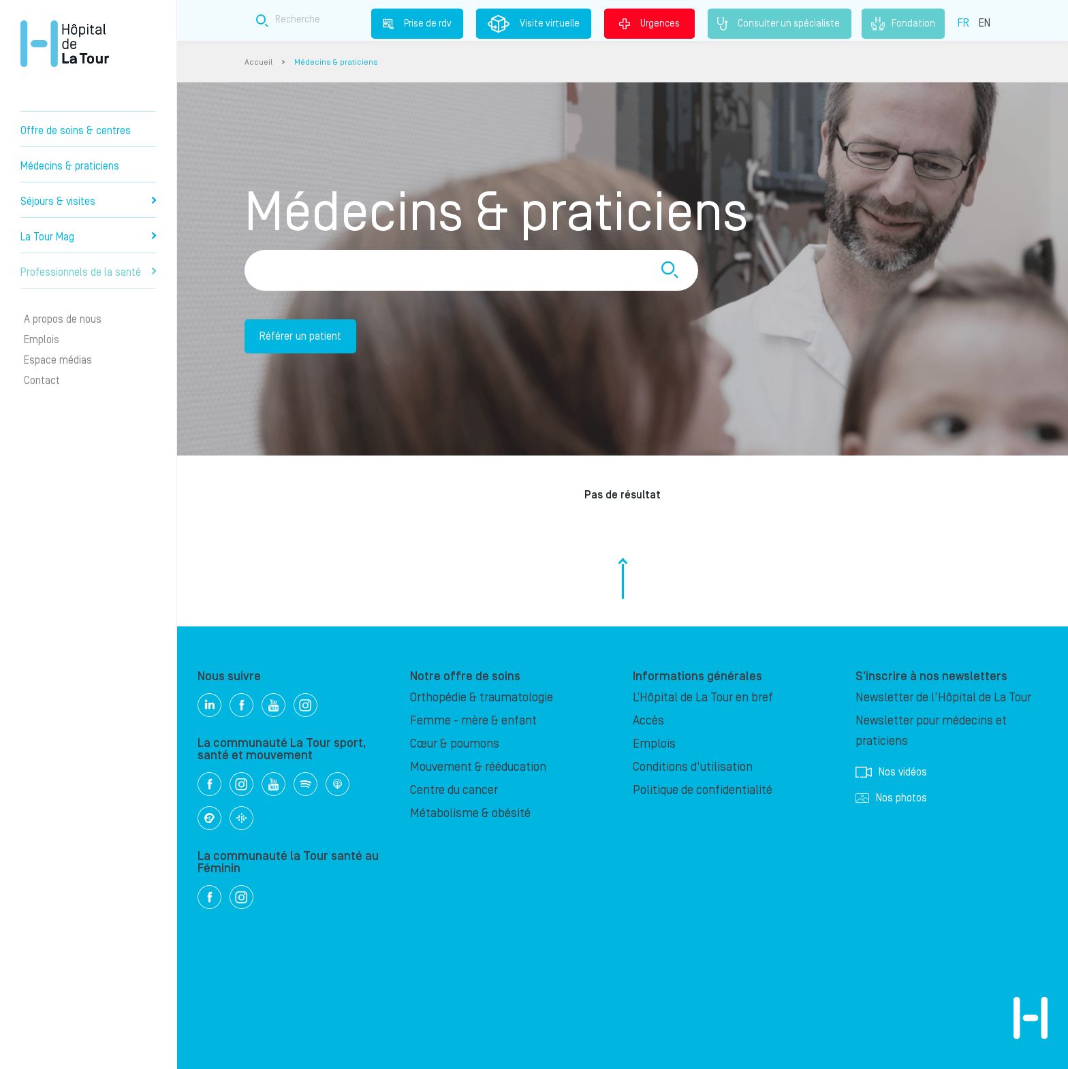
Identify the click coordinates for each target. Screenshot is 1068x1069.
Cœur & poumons (454, 744)
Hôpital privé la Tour (64, 43)
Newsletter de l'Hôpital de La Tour (943, 697)
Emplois (41, 340)
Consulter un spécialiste (779, 24)
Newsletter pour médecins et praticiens (931, 731)
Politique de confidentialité (702, 790)
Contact (42, 380)
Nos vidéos (891, 772)
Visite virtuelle (534, 24)
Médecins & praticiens (69, 166)
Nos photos (891, 798)
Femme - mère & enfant (473, 721)
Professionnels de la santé (88, 272)
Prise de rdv (417, 23)
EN (984, 22)
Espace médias (58, 360)
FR (963, 22)
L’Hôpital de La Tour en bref (703, 697)
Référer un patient (300, 336)
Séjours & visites (88, 201)
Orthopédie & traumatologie (481, 697)
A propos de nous (62, 319)
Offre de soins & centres (75, 131)
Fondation (903, 24)
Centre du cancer (454, 790)
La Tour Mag (88, 237)
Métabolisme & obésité (470, 813)
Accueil (258, 62)
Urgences (649, 23)
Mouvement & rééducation (478, 767)
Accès (648, 721)
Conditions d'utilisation (693, 767)
